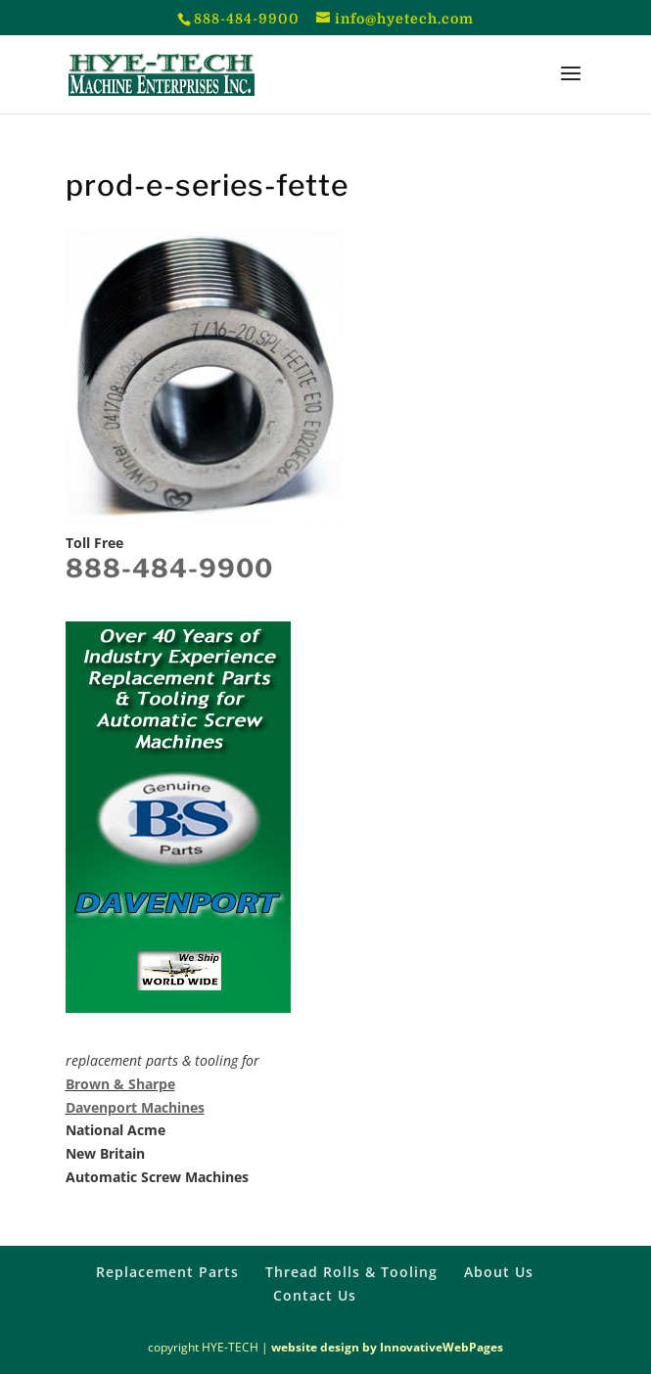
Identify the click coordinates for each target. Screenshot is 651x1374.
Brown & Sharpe (120, 1084)
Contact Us (314, 1295)
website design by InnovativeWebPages (387, 1347)
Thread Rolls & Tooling (351, 1271)
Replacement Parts (167, 1271)
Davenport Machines (135, 1107)
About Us (499, 1271)
